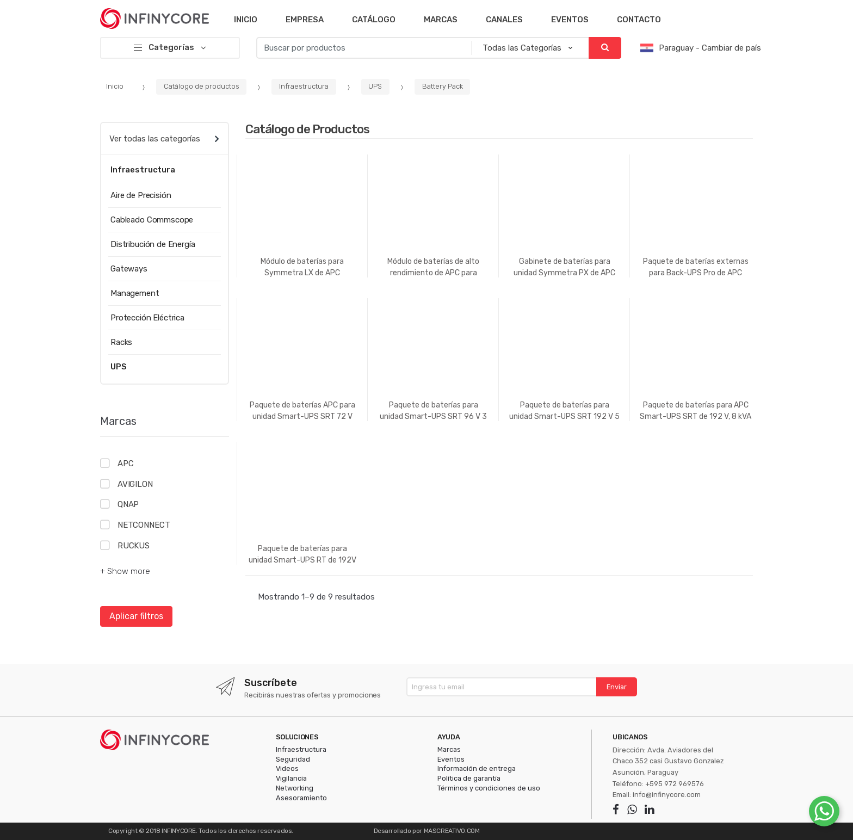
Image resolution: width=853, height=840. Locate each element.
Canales (504, 19)
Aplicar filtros (136, 616)
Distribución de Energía (152, 244)
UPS (375, 86)
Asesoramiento (301, 798)
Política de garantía (468, 778)
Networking (294, 788)
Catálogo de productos (201, 86)
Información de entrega (476, 768)
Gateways (128, 269)
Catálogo (373, 19)
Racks (121, 342)
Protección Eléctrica (147, 318)
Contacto (639, 19)
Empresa (305, 19)
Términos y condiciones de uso (488, 788)
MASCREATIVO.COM (452, 831)
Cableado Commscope (151, 220)
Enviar (617, 687)
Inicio (245, 19)
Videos (287, 768)
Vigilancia (291, 778)
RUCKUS (134, 546)
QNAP (128, 504)
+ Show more (125, 571)
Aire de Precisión (140, 195)
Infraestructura (304, 86)
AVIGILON (135, 484)
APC (126, 463)
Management (134, 293)
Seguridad (293, 759)
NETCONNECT (144, 525)
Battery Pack (442, 86)
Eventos (570, 19)
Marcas (441, 19)
